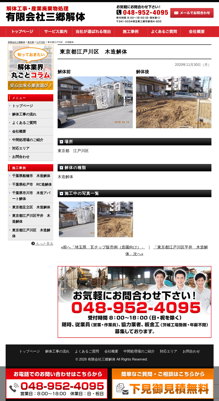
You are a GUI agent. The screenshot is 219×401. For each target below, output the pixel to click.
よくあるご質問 (164, 31)
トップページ (22, 31)
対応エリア (20, 148)
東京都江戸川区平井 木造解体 (31, 218)
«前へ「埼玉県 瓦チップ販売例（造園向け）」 (103, 247)
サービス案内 (55, 31)
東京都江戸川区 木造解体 (31, 233)
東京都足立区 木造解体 (31, 207)
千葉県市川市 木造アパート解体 (31, 196)
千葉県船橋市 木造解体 (31, 176)
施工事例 (131, 31)
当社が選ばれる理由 (93, 31)
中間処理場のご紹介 (27, 140)
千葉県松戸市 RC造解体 (32, 184)
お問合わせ (20, 157)
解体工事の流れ (24, 114)
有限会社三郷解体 (101, 359)
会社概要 (197, 31)
